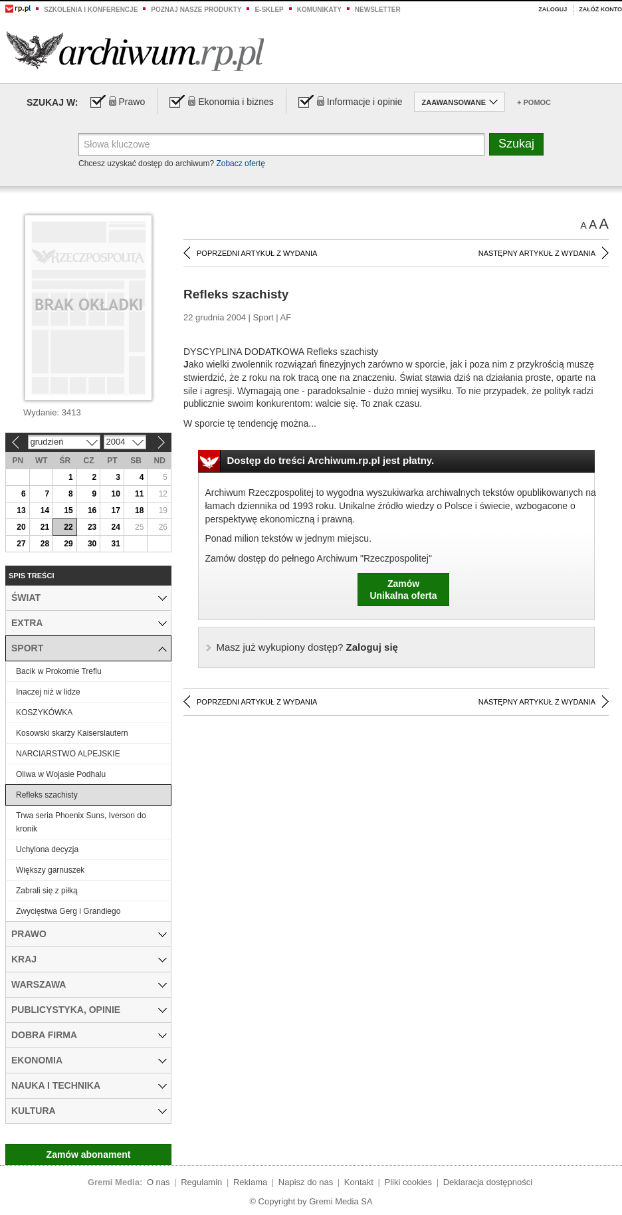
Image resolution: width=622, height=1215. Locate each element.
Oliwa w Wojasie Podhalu (61, 774)
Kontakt (358, 1182)
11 (139, 493)
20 (21, 527)
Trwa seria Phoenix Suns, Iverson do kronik (81, 822)
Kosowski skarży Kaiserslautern (72, 733)
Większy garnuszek (50, 870)
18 (139, 510)
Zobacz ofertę (240, 163)
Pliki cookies (409, 1182)
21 (45, 527)
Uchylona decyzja (47, 849)
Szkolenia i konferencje (91, 9)
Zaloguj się (307, 647)
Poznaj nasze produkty (196, 9)
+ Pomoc (534, 102)
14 (45, 510)
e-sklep (269, 9)
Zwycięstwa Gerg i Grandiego (68, 911)
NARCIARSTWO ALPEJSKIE (68, 753)
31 (115, 543)
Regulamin (201, 1182)
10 (115, 493)
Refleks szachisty (47, 795)
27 (21, 543)
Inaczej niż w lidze (48, 692)
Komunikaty (319, 9)
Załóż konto (600, 9)
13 (21, 510)
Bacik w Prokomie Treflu (59, 671)
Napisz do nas (305, 1182)
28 (45, 543)
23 (92, 527)
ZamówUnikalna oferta (403, 589)
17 (115, 510)
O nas (158, 1182)
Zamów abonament (89, 1154)
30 (92, 543)
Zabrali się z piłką (47, 890)
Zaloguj (552, 9)
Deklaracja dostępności (487, 1182)
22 (68, 527)
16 (92, 510)
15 (68, 510)
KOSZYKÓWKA (44, 712)
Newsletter (378, 9)
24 (115, 527)
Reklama (250, 1182)
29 (68, 543)
